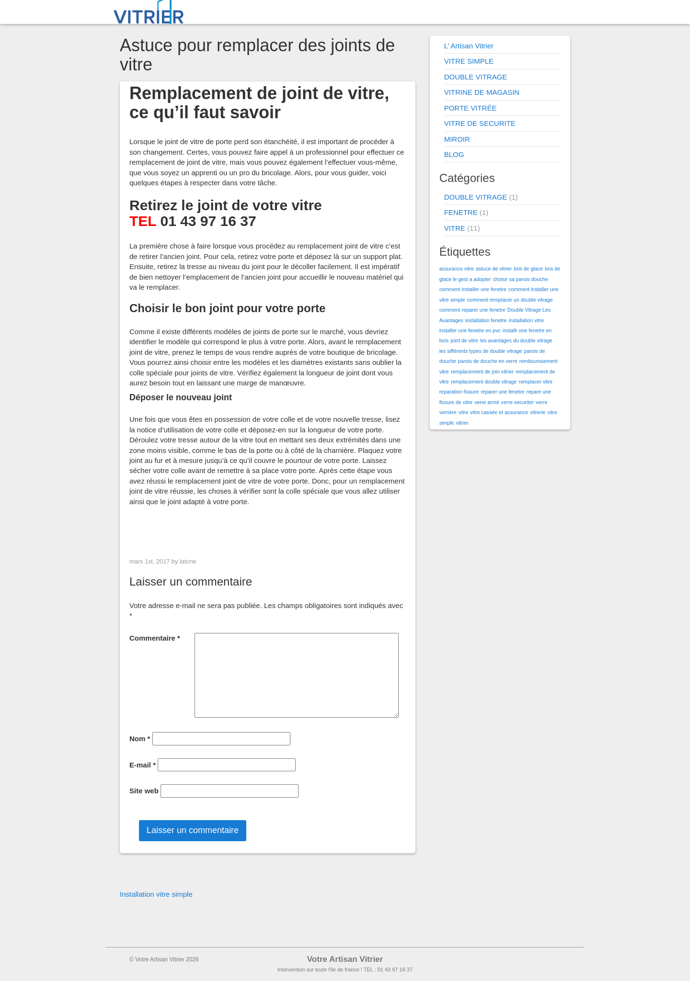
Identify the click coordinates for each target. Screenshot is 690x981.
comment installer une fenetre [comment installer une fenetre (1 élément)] (472, 289)
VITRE (454, 228)
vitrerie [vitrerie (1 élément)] (537, 412)
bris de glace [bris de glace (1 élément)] (528, 268)
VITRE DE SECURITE (480, 123)
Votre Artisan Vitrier (345, 959)
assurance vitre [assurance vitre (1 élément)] (456, 268)
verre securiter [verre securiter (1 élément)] (517, 402)
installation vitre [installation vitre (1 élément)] (526, 320)
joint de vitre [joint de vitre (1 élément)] (464, 340)
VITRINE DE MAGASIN (482, 92)
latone (188, 561)
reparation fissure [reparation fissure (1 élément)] (459, 392)
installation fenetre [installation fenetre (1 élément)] (486, 320)
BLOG (454, 154)
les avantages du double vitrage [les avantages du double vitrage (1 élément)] (516, 340)
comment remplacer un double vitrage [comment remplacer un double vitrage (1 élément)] (510, 300)
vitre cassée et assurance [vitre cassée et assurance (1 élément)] (499, 412)
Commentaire (154, 638)
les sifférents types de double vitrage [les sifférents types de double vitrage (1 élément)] (480, 351)
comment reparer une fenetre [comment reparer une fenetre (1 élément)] (472, 310)
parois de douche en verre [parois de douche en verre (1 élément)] (488, 361)
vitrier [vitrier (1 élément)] (462, 423)
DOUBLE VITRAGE (475, 77)
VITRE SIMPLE (469, 61)
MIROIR (457, 139)
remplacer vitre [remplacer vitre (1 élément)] (535, 381)
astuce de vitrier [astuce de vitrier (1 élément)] (494, 268)
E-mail (142, 765)
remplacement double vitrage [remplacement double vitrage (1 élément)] (484, 381)
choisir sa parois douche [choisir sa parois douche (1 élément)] (520, 279)
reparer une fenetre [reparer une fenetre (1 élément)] (502, 392)
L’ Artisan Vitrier (469, 46)
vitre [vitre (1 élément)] (463, 412)
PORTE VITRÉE (470, 108)
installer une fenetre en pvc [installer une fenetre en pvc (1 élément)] (470, 330)
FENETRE (461, 212)
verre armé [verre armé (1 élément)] (486, 402)
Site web (144, 791)
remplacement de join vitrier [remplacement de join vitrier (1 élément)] (482, 371)
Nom (139, 738)
